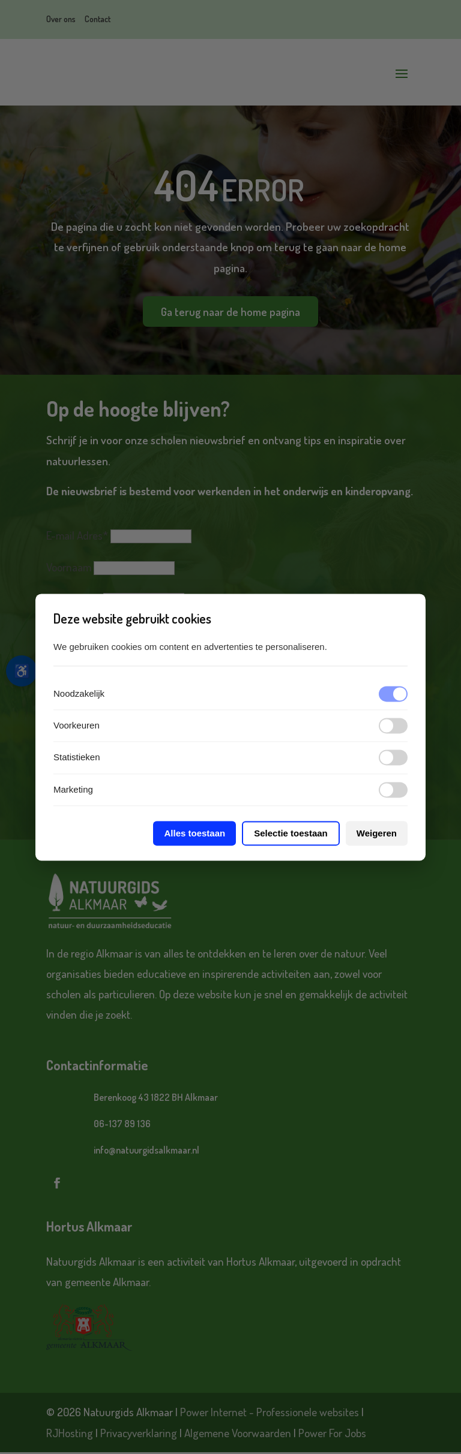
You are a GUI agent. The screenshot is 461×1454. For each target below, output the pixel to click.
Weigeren (377, 833)
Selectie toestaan (291, 833)
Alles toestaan (194, 833)
